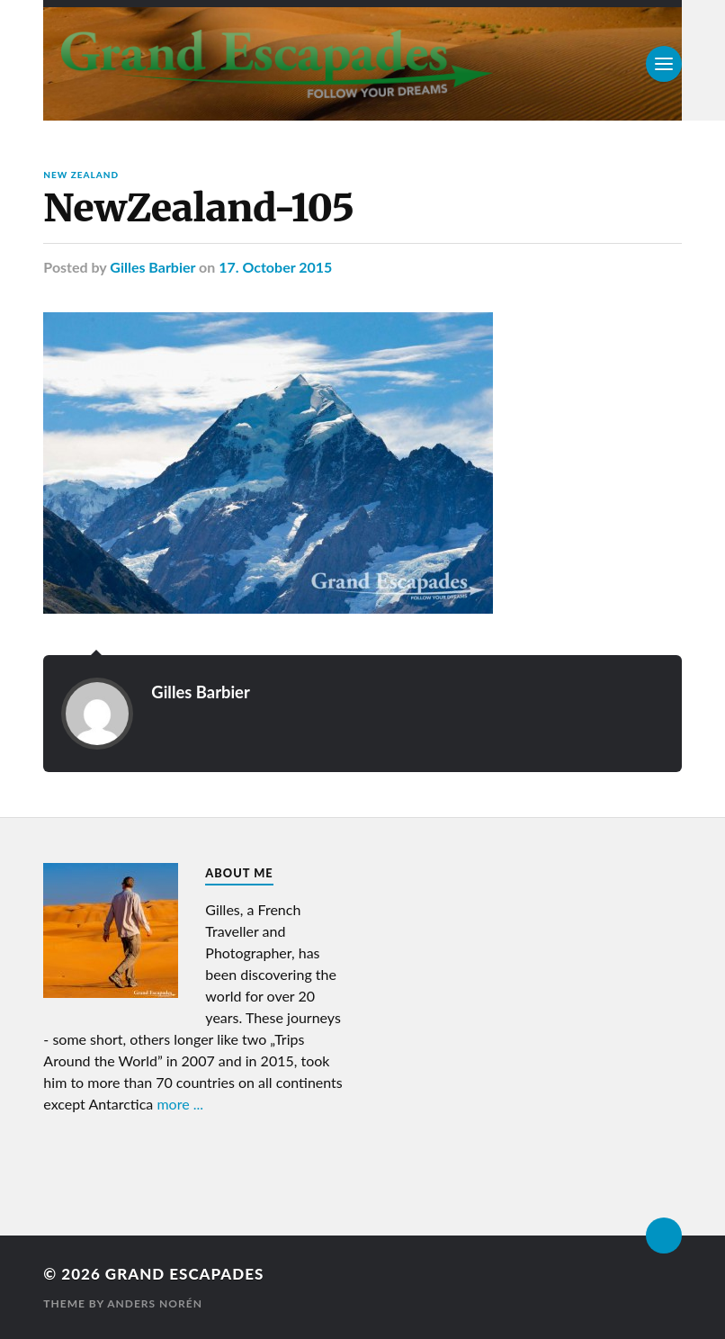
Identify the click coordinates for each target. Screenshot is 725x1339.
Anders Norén (154, 1303)
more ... (180, 1103)
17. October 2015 (275, 266)
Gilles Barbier (152, 266)
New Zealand (81, 174)
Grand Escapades (184, 1273)
